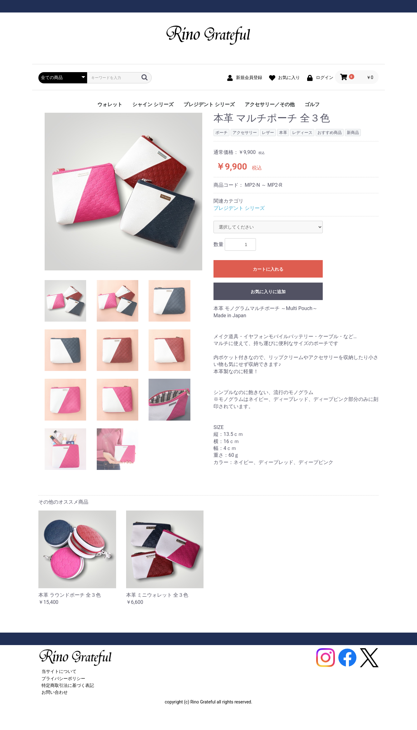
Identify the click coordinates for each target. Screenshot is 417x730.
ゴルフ (312, 104)
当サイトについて (59, 671)
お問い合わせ (55, 692)
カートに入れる (268, 269)
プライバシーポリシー (63, 678)
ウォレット (109, 104)
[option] (123, 191)
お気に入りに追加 (268, 291)
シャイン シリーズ (153, 104)
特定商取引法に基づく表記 (68, 685)
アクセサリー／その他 (270, 104)
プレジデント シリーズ (209, 104)
